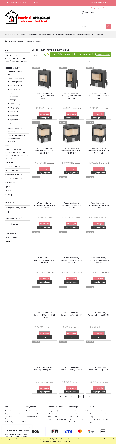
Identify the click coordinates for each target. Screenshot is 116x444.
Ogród (7, 187)
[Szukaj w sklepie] (93, 26)
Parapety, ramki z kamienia (16, 166)
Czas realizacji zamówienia (57, 419)
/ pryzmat (14, 116)
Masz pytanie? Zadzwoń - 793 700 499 (21, 3)
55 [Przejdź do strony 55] (76, 397)
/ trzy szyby (14, 108)
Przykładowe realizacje (98, 414)
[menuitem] (13, 35)
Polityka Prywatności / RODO (15, 422)
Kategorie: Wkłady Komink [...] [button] (16, 210)
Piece (7, 146)
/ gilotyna (14, 124)
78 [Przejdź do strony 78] (89, 397)
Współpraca (94, 422)
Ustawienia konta (32, 414)
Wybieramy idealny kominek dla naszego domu (79, 420)
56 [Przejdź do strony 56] (80, 397)
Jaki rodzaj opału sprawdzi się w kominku (78, 415)
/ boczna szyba (16, 103)
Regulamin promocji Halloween (12, 415)
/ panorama (15, 120)
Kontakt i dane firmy (97, 411)
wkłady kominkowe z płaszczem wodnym (18, 97)
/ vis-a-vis (14, 112)
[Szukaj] (108, 26)
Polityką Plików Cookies (58, 439)
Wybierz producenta (12, 237)
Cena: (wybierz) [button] (12, 224)
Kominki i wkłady (12, 68)
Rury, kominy (10, 183)
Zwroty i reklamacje (12, 411)
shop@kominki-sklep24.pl (100, 3)
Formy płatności (53, 411)
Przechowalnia (31, 417)
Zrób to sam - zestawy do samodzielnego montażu (18, 138)
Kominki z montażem (13, 178)
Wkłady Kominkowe (16, 78)
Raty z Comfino (53, 414)
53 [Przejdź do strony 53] (66, 397)
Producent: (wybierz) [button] (14, 218)
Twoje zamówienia (33, 411)
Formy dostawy (53, 417)
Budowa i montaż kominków (79, 411)
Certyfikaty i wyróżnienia (99, 419)
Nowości (8, 191)
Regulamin (9, 419)
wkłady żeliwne (16, 90)
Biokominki (9, 162)
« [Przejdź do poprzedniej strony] (49, 397)
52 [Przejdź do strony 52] (61, 397)
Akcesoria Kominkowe (14, 174)
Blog (91, 417)
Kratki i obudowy (11, 170)
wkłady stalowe (16, 86)
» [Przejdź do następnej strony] (93, 397)
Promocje (9, 195)
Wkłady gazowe (16, 82)
